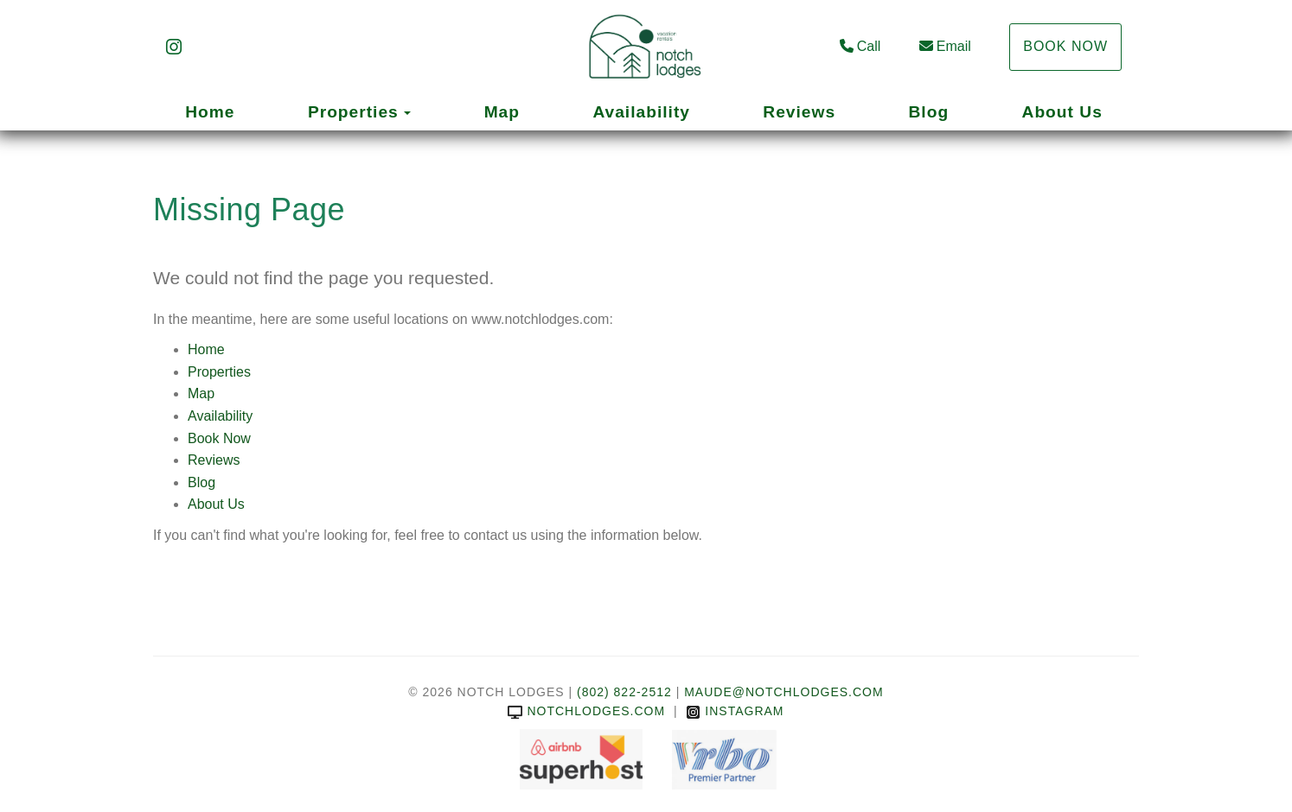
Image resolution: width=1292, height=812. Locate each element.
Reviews (799, 112)
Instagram (735, 711)
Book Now (1065, 46)
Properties (353, 112)
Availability (641, 112)
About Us (1062, 112)
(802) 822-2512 (624, 692)
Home (209, 112)
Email (945, 46)
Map (502, 112)
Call (860, 46)
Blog (929, 112)
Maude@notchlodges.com (783, 692)
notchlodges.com (586, 711)
